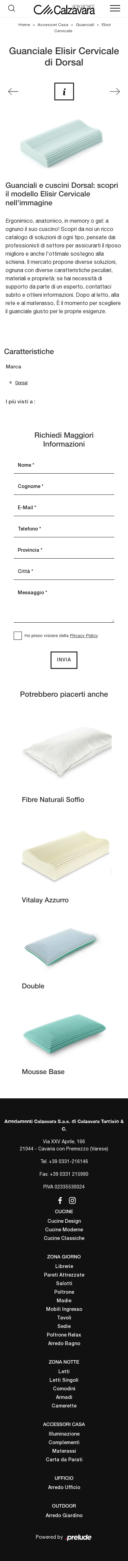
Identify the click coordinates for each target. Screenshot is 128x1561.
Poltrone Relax (64, 1335)
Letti (64, 1372)
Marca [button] (13, 367)
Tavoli (64, 1318)
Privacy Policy (84, 635)
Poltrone (64, 1292)
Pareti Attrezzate (64, 1275)
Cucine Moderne (64, 1230)
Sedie (64, 1327)
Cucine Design (64, 1221)
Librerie (64, 1267)
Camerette (64, 1406)
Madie (64, 1301)
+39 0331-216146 (68, 1161)
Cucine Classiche (64, 1238)
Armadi (64, 1397)
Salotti (64, 1284)
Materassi (64, 1451)
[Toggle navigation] (115, 8)
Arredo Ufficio (64, 1488)
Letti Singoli (64, 1380)
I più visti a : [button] (20, 402)
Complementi (64, 1443)
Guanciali (85, 24)
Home (24, 24)
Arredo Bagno (64, 1344)
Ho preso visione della (61, 635)
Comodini (64, 1389)
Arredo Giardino (64, 1516)
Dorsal (21, 382)
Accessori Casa (53, 24)
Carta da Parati (64, 1460)
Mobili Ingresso (64, 1309)
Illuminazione (64, 1434)
